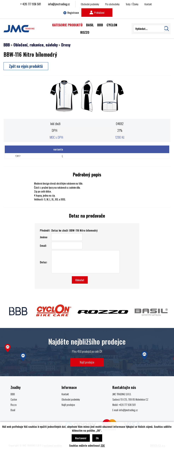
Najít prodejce (87, 362)
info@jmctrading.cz (59, 4)
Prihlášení (96, 12)
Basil (13, 410)
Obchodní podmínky (90, 4)
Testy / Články (132, 4)
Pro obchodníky (112, 4)
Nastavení (80, 438)
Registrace (71, 12)
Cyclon (14, 399)
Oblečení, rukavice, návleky (35, 45)
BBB (7, 45)
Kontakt (148, 4)
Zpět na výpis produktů (26, 66)
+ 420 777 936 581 (30, 4)
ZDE (103, 445)
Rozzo (14, 405)
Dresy (65, 45)
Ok (97, 438)
